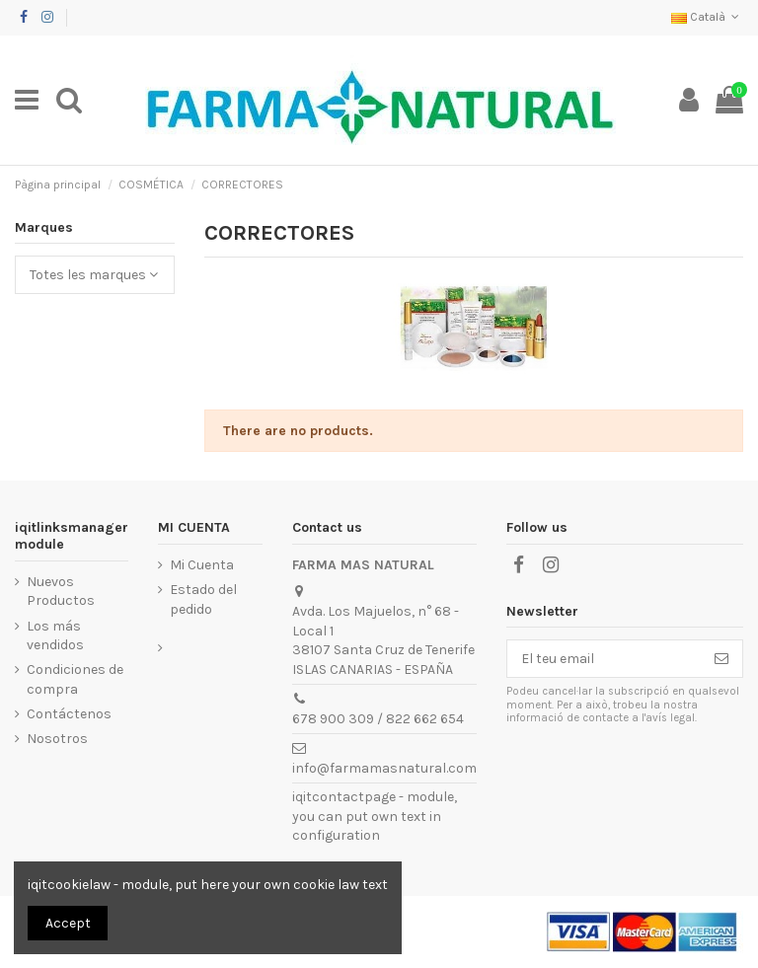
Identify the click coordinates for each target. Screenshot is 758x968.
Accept (68, 923)
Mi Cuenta (202, 565)
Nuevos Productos (61, 591)
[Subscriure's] (721, 659)
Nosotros (57, 738)
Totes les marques (94, 274)
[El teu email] (604, 659)
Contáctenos (69, 714)
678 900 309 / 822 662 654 (378, 718)
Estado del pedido (203, 599)
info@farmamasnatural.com (384, 768)
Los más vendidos (55, 636)
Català (707, 17)
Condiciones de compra (75, 679)
